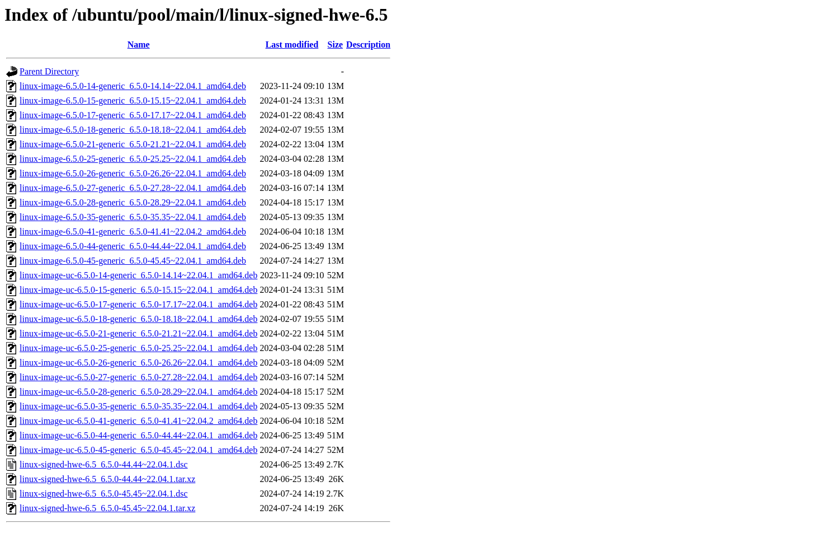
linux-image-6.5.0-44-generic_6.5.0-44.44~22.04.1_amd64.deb (133, 246)
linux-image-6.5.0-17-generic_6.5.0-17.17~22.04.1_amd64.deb (133, 115)
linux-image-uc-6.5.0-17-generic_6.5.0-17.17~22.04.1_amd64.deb (138, 304)
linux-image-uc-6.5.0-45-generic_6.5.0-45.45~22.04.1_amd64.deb (138, 450)
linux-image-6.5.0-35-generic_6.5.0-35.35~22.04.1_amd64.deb (133, 217)
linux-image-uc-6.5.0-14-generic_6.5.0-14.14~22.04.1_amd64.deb (138, 275)
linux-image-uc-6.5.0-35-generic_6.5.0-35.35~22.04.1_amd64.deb (138, 406)
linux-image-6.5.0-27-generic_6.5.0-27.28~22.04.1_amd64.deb (133, 188)
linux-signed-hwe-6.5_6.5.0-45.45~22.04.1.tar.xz (107, 508)
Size (335, 44)
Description (368, 44)
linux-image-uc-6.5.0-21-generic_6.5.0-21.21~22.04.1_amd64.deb (138, 333)
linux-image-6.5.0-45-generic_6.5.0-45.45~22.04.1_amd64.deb (133, 260)
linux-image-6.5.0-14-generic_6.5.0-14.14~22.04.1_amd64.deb (133, 86)
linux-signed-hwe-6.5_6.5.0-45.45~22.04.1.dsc (104, 493)
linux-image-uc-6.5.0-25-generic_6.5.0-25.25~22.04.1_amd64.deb (138, 348)
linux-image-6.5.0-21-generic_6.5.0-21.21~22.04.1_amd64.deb (133, 144)
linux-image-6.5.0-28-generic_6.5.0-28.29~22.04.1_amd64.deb (133, 202)
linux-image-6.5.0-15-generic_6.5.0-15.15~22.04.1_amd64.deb (133, 100)
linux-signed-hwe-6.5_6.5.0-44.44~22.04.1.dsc (104, 464)
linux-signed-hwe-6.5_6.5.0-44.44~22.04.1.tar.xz (107, 479)
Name (138, 44)
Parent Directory (49, 71)
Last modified (292, 44)
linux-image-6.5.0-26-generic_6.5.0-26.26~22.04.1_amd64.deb (133, 173)
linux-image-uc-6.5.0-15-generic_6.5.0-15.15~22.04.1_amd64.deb (138, 289)
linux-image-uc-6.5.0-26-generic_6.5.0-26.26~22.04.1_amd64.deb (138, 362)
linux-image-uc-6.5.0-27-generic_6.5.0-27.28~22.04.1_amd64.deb (138, 377)
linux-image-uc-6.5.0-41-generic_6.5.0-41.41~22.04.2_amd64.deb (138, 421)
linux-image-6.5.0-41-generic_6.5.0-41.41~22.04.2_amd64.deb (133, 231)
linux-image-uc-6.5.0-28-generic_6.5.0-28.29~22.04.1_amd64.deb (138, 391)
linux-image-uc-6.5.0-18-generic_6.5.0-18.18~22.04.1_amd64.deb (138, 319)
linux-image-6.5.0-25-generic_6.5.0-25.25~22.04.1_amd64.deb (133, 158)
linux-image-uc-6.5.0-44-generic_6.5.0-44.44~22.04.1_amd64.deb (138, 435)
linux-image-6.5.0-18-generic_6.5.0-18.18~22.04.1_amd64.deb (133, 129)
